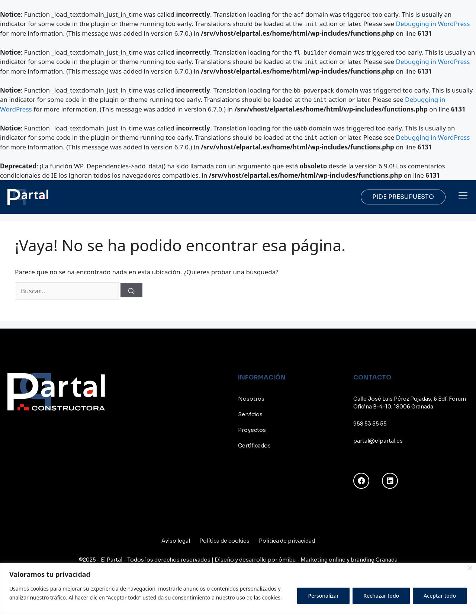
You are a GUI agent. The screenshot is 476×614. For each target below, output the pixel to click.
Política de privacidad (287, 540)
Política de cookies (224, 540)
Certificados (254, 445)
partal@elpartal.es (378, 440)
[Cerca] (470, 568)
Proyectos (252, 430)
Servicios (250, 414)
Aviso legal (175, 540)
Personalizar (323, 595)
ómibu (287, 559)
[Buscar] (131, 290)
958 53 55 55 (370, 423)
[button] (463, 195)
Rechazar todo (381, 595)
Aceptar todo (440, 595)
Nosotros (251, 398)
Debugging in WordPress (433, 23)
